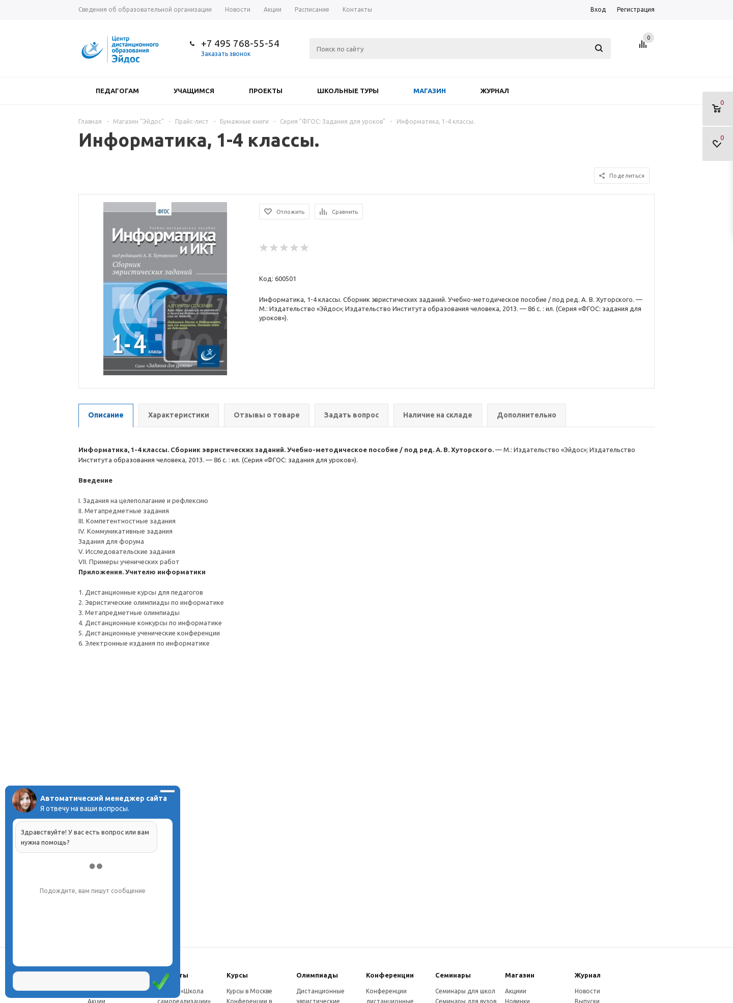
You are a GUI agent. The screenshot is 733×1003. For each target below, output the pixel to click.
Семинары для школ (465, 991)
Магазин (429, 90)
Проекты (266, 90)
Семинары (453, 975)
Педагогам (117, 90)
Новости (587, 991)
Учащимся (194, 90)
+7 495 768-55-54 (240, 43)
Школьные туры (348, 90)
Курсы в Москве (249, 991)
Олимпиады (317, 975)
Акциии (515, 991)
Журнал (495, 90)
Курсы (237, 975)
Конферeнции (390, 975)
